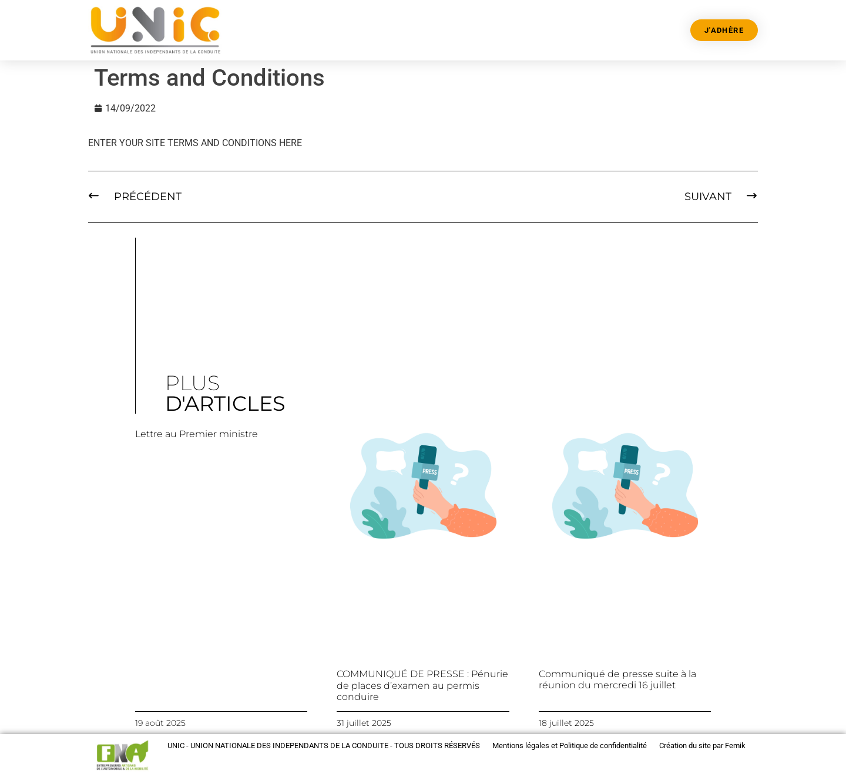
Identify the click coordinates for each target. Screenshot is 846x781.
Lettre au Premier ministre (196, 433)
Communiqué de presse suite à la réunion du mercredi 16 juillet (617, 679)
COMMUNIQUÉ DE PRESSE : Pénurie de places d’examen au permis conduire (422, 685)
